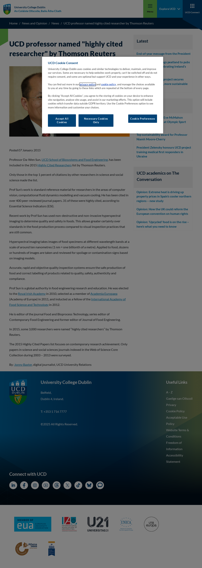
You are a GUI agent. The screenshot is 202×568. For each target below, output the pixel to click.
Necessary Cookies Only (96, 120)
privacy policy (88, 84)
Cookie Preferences (142, 118)
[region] (102, 95)
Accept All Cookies (62, 120)
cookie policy (108, 84)
